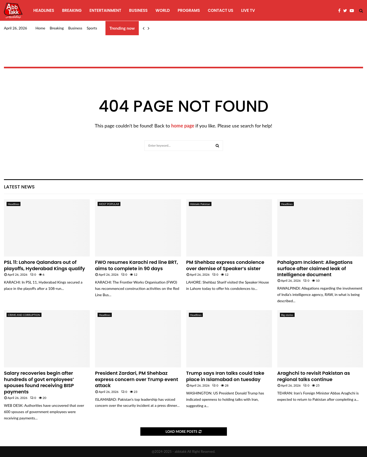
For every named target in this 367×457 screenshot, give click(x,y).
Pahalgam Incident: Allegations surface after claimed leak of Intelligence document (315, 268)
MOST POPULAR (109, 204)
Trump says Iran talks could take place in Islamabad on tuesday (225, 376)
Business (138, 10)
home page (182, 126)
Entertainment (105, 10)
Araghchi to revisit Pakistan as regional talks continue (313, 376)
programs (189, 10)
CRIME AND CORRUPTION (24, 314)
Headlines (43, 10)
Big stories (287, 314)
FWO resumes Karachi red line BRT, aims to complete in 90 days (136, 265)
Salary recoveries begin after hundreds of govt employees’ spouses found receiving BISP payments (39, 382)
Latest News (19, 186)
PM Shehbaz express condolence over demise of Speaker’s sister (225, 265)
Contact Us (220, 10)
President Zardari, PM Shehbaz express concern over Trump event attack (136, 379)
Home (40, 28)
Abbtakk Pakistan (200, 204)
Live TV (248, 10)
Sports (92, 28)
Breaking (72, 10)
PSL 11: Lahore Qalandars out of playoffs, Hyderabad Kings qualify (44, 265)
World (163, 10)
